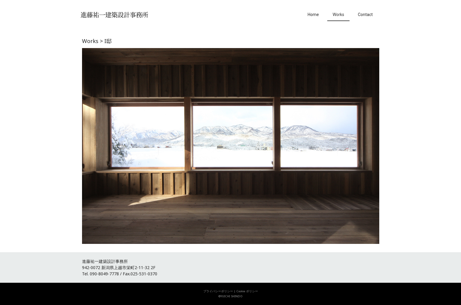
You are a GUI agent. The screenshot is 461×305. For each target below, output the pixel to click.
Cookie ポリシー (247, 291)
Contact (365, 14)
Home (313, 14)
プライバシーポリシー (218, 291)
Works (338, 14)
